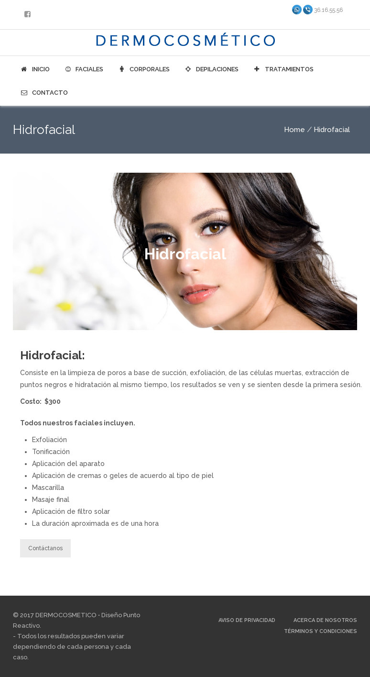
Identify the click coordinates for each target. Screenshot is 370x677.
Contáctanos (45, 548)
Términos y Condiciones (320, 631)
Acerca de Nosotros (325, 620)
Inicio (35, 69)
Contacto (44, 93)
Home (294, 129)
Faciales (84, 69)
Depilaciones (211, 69)
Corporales (144, 69)
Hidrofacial (332, 129)
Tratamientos (283, 69)
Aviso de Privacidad (246, 620)
